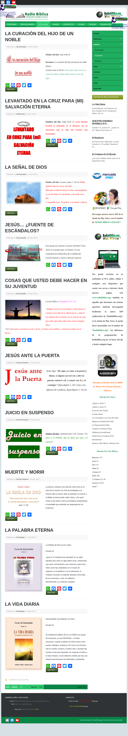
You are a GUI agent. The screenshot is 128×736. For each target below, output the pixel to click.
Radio (56, 24)
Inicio (8, 687)
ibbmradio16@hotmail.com (23, 701)
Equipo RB (105, 24)
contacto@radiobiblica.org (41, 701)
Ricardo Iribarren (22, 363)
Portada (11, 24)
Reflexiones (27, 24)
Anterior (15, 687)
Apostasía (98, 61)
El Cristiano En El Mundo (104, 154)
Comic (81, 24)
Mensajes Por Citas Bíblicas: (107, 451)
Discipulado (20, 537)
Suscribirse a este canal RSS (18, 680)
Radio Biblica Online (28, 709)
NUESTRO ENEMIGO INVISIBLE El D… (102, 122)
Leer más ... (11, 89)
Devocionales (21, 47)
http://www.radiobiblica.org (23, 704)
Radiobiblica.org (100, 330)
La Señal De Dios (26, 167)
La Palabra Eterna (29, 530)
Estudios (43, 24)
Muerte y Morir (24, 472)
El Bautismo (98, 138)
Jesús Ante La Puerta (32, 355)
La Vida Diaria (22, 604)
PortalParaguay (98, 720)
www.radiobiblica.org (101, 298)
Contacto (68, 24)
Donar (92, 24)
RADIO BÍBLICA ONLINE (108, 222)
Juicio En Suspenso (29, 412)
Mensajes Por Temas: (108, 397)
